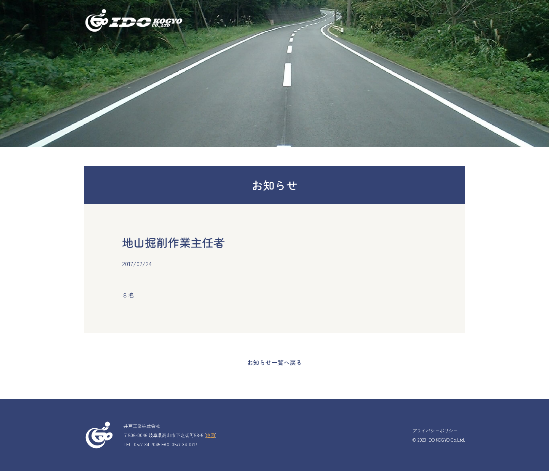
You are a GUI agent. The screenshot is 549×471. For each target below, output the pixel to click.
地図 (210, 435)
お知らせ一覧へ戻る (274, 362)
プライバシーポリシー (435, 430)
